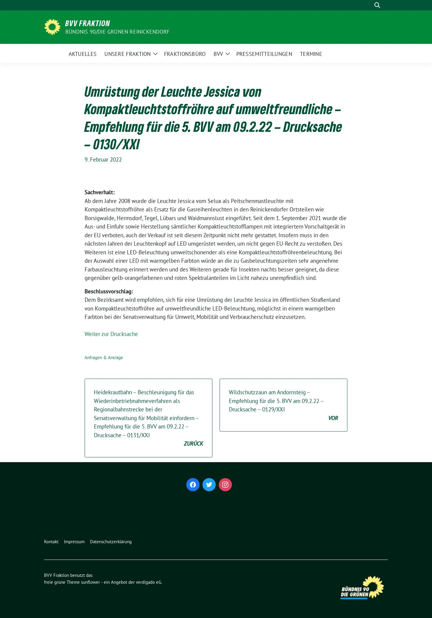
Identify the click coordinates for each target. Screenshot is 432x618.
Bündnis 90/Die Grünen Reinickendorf (117, 31)
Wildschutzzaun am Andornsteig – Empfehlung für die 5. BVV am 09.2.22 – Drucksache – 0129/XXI (283, 405)
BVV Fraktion (87, 23)
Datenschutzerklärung (111, 541)
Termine (311, 53)
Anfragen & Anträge (104, 357)
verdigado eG (148, 582)
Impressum (74, 541)
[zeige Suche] (377, 5)
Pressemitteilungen (264, 53)
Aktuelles (83, 53)
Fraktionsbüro (185, 53)
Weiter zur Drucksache (111, 334)
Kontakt (51, 541)
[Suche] (368, 5)
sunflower (90, 582)
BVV (218, 53)
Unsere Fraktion (127, 53)
